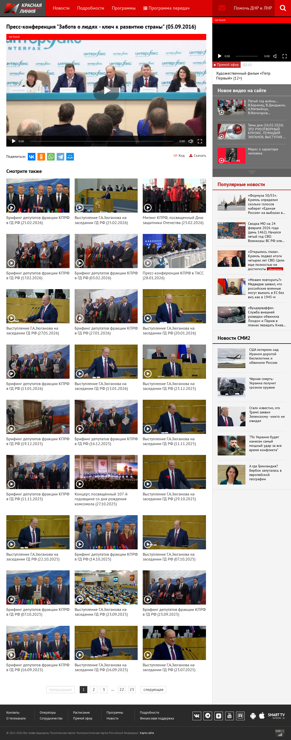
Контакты (12, 712)
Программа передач (166, 8)
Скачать (197, 155)
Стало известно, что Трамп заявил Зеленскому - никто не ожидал (267, 414)
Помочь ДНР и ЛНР (253, 8)
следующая (153, 689)
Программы (124, 8)
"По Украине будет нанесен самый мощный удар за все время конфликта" (265, 443)
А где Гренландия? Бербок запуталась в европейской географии (265, 472)
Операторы (48, 712)
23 (132, 689)
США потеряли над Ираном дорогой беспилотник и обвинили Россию (264, 356)
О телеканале (16, 718)
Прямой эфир (82, 718)
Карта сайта (147, 733)
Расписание (81, 712)
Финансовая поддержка (157, 718)
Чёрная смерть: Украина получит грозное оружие (262, 383)
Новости (61, 8)
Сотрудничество (51, 718)
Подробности (90, 8)
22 (121, 689)
